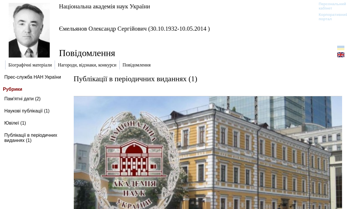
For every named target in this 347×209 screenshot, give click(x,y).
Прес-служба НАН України (32, 77)
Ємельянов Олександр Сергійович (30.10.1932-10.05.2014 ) (134, 28)
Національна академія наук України (104, 6)
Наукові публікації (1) (26, 110)
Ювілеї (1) (15, 123)
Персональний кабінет (329, 6)
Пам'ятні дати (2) (22, 98)
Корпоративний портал (329, 16)
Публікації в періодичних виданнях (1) (30, 138)
